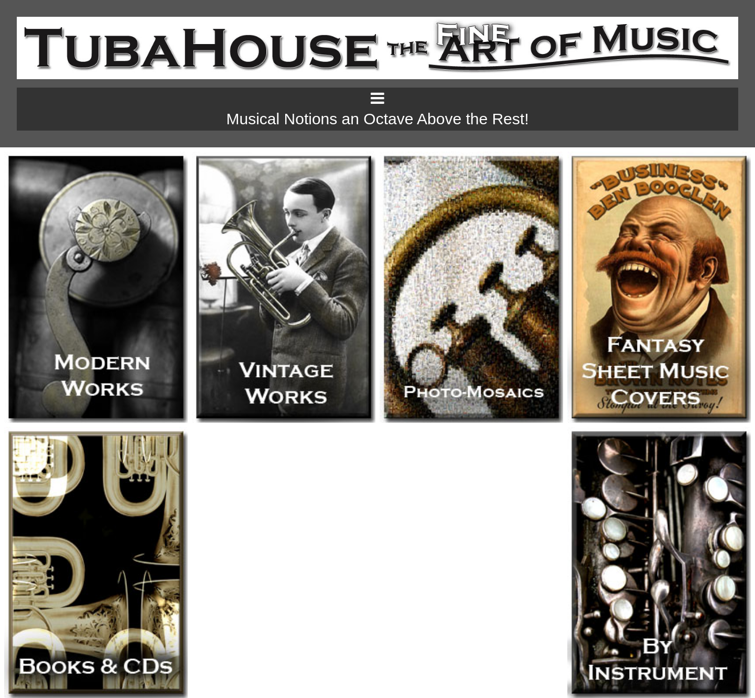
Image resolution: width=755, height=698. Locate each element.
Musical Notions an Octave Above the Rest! (377, 118)
